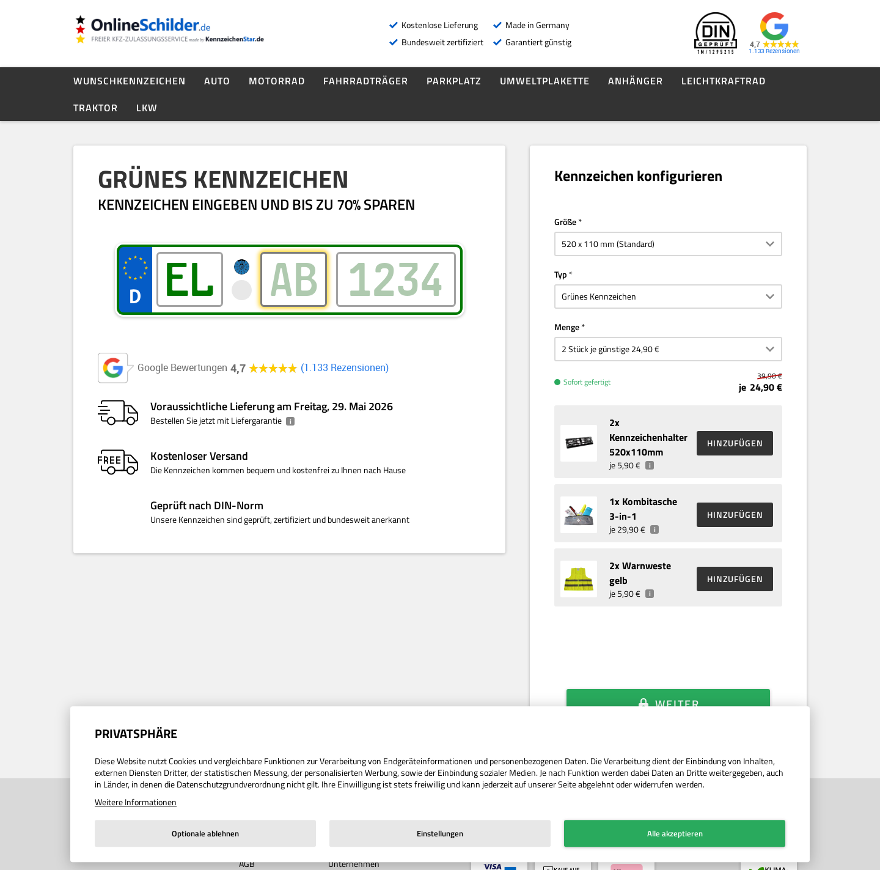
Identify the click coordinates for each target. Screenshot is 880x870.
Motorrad (277, 80)
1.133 (345, 368)
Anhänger (635, 80)
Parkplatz (454, 80)
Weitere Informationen (136, 801)
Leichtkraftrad (723, 80)
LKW (147, 107)
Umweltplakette (545, 80)
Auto (217, 80)
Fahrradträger (365, 80)
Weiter (677, 685)
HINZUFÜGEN (735, 443)
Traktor (95, 107)
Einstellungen (440, 833)
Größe (565, 221)
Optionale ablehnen (205, 833)
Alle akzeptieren (675, 833)
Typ (560, 274)
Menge (566, 326)
